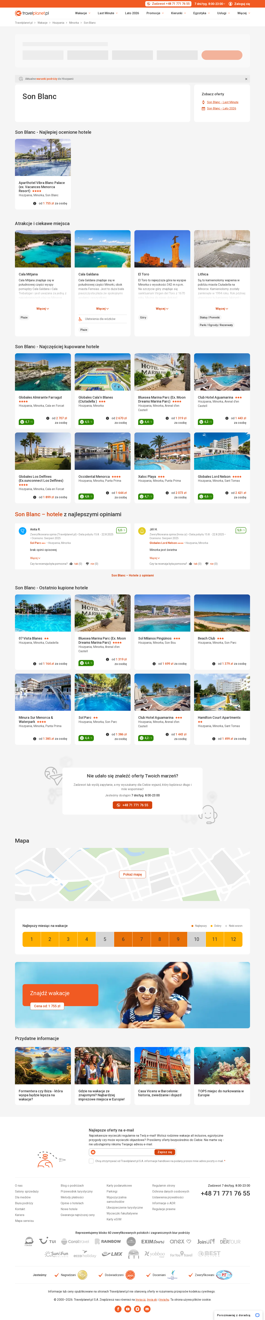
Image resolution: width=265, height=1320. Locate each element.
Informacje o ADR (163, 1203)
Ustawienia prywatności (167, 1197)
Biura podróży (24, 1203)
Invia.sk (152, 1299)
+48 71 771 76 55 (225, 1193)
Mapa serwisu (24, 1221)
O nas (19, 1185)
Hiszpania (59, 22)
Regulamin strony (163, 1185)
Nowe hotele (69, 1209)
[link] (107, 13)
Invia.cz (141, 1299)
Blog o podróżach (72, 1185)
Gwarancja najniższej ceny (78, 1215)
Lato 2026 (132, 13)
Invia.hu (164, 1299)
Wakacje (43, 22)
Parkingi (112, 1191)
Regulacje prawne (164, 1209)
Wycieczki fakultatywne (122, 1213)
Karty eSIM (114, 1219)
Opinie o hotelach (72, 1203)
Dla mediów (23, 1197)
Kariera (19, 1215)
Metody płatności (72, 1197)
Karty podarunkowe (119, 1185)
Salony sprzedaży (27, 1191)
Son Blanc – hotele (39, 514)
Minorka (74, 22)
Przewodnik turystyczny (77, 1191)
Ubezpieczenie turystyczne (125, 1207)
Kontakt (20, 1209)
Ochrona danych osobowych (170, 1191)
